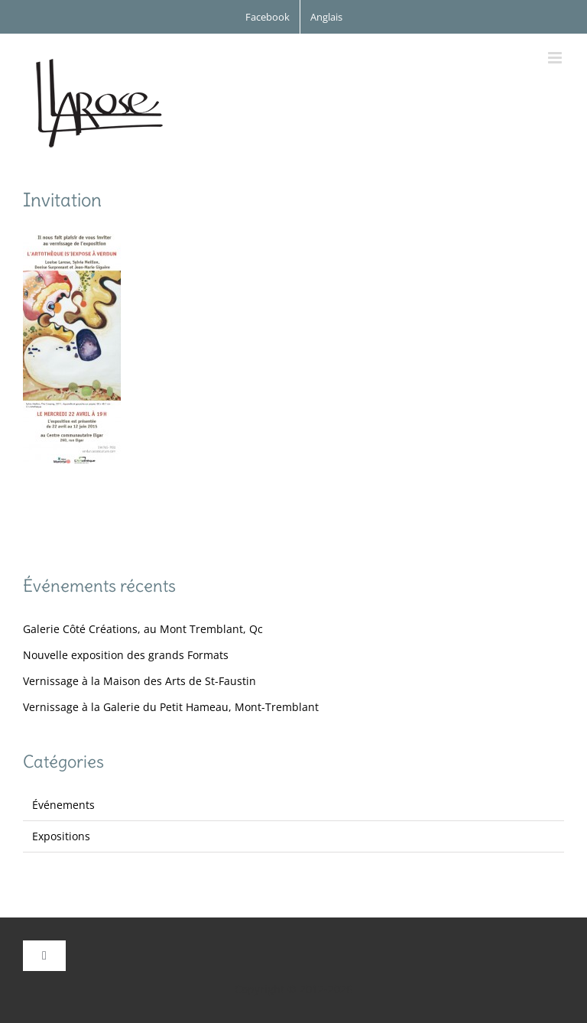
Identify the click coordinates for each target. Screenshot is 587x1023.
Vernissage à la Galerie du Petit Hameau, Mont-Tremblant (171, 707)
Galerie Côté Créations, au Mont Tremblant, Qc (143, 629)
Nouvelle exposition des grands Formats (126, 655)
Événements (63, 804)
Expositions (61, 836)
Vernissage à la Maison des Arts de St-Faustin (139, 681)
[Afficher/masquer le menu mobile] (556, 58)
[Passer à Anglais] (326, 17)
